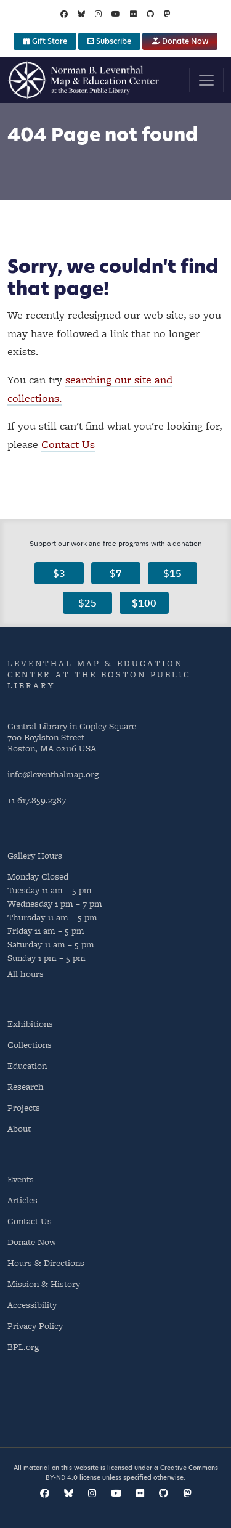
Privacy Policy (35, 1325)
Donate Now (180, 41)
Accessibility (32, 1304)
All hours (25, 973)
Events (20, 1178)
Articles (22, 1199)
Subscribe (109, 41)
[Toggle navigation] (206, 80)
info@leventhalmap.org (53, 773)
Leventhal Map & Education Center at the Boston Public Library (99, 674)
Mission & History (43, 1283)
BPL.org (23, 1346)
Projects (23, 1107)
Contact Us (68, 444)
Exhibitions (30, 1023)
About (19, 1128)
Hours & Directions (45, 1262)
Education (27, 1065)
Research (25, 1086)
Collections (29, 1044)
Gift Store (45, 41)
